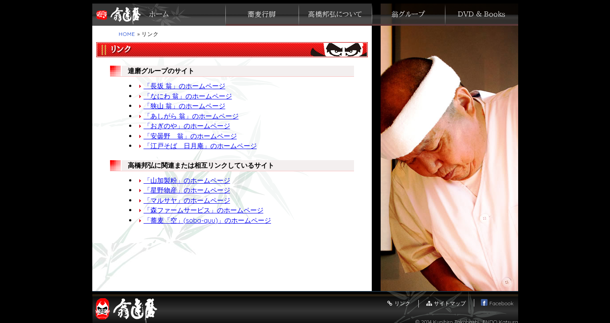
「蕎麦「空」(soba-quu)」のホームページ (208, 220)
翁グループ (408, 15)
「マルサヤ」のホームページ (187, 200)
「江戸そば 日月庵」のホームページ (200, 146)
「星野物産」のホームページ (187, 190)
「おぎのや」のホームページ (187, 126)
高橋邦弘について (335, 15)
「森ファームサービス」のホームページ (204, 210)
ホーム (159, 15)
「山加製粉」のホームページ (187, 180)
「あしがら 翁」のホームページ (191, 116)
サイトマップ (445, 303)
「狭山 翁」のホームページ (184, 106)
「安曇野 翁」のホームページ (190, 136)
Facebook (497, 303)
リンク (398, 303)
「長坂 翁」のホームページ (184, 86)
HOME (127, 34)
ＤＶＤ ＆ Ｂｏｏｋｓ (481, 15)
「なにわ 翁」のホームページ (188, 96)
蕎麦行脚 (262, 15)
